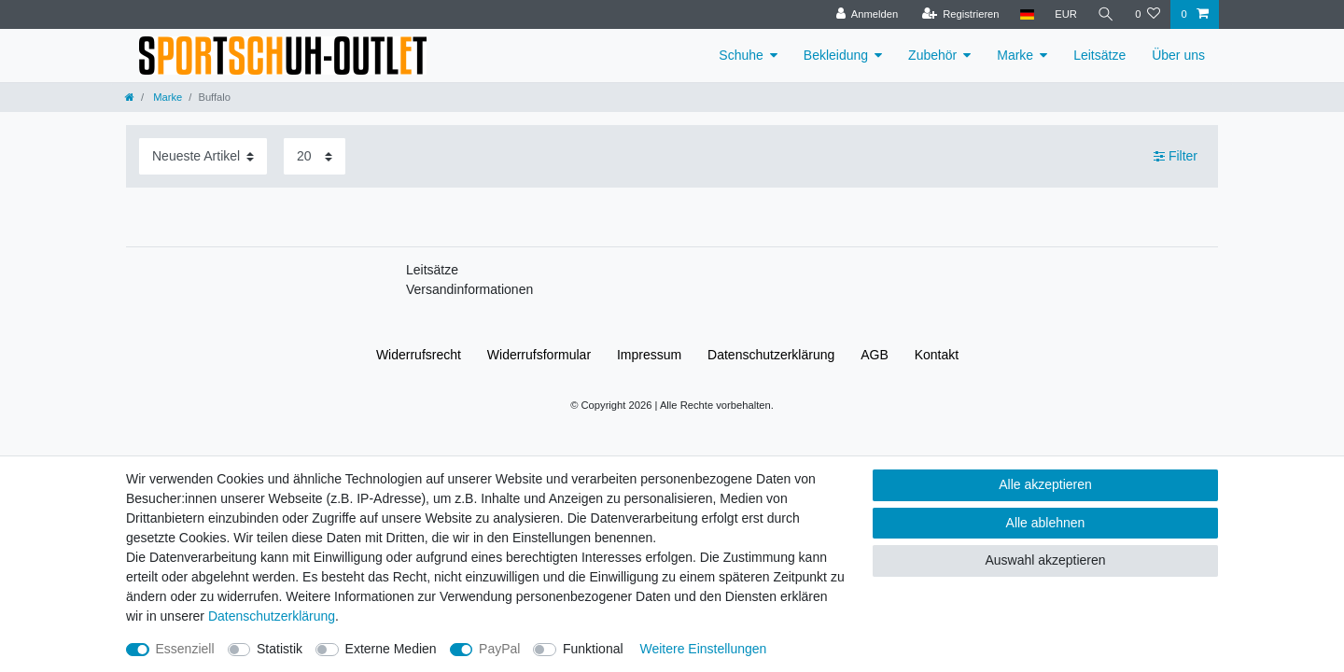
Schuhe (741, 55)
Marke (1015, 55)
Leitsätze (1099, 55)
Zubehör (932, 55)
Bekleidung (836, 55)
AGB (875, 354)
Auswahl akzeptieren (1045, 560)
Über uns (1178, 55)
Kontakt (937, 354)
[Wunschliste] (1147, 14)
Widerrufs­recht (418, 354)
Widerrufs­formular (539, 354)
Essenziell (185, 648)
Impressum (649, 354)
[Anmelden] (867, 14)
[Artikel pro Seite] (314, 156)
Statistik (279, 648)
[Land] (1027, 14)
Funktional (593, 648)
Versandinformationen (469, 289)
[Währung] (1065, 14)
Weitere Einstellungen (702, 648)
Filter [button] (1175, 156)
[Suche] (1106, 14)
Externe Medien (391, 648)
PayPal (499, 648)
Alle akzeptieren (1045, 484)
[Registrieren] (960, 14)
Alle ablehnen (1045, 522)
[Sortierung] (203, 156)
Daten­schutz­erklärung (770, 354)
